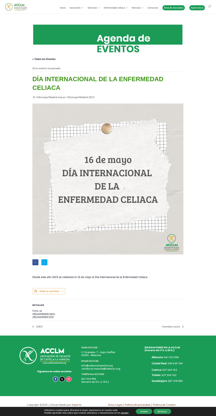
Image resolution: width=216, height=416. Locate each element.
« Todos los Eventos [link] (44, 59)
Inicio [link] (63, 8)
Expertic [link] (77, 404)
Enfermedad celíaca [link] (114, 8)
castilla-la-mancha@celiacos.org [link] (100, 368)
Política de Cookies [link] (164, 404)
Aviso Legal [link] (115, 404)
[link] (15, 6)
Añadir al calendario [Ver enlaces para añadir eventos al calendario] (49, 291)
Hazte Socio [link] (197, 7)
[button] (55, 379)
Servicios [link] (92, 8)
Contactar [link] (152, 8)
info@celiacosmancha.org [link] (97, 365)
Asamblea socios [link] (171, 326)
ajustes (124, 412)
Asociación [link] (75, 8)
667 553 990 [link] (88, 378)
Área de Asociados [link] (173, 7)
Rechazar (163, 411)
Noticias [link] (136, 8)
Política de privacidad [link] (137, 404)
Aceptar (144, 411)
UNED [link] (39, 326)
